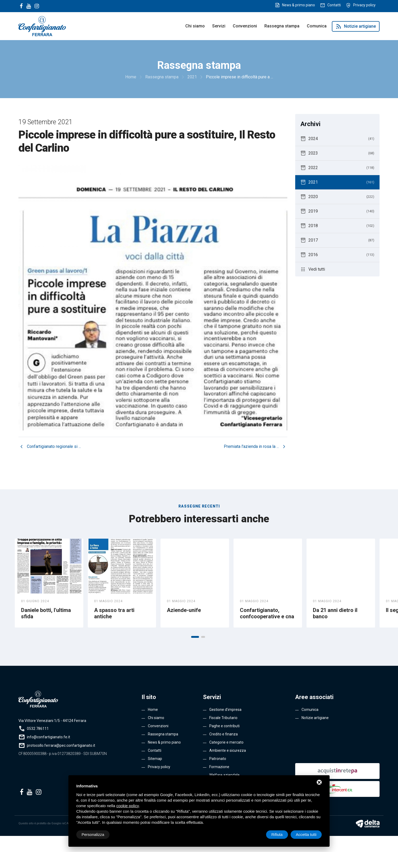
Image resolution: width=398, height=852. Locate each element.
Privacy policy (364, 5)
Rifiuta (277, 834)
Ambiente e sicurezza (227, 750)
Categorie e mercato (226, 742)
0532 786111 (38, 728)
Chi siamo (195, 25)
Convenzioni (245, 25)
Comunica (317, 25)
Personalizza (93, 834)
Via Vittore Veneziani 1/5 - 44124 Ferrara (52, 721)
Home (153, 709)
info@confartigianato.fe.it (48, 737)
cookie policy (127, 805)
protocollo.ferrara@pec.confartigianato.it (61, 745)
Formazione (219, 767)
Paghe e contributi (224, 726)
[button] (195, 637)
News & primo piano (298, 5)
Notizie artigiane (356, 26)
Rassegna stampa (281, 25)
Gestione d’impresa (225, 709)
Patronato (217, 759)
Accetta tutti (306, 834)
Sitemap (155, 759)
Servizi (218, 25)
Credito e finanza (223, 734)
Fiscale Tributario (223, 718)
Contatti (334, 5)
